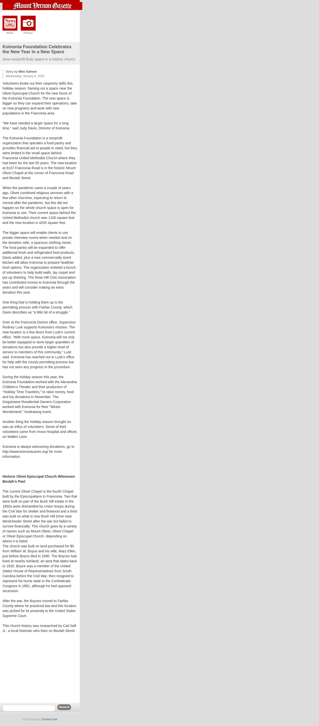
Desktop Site (49, 719)
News (10, 32)
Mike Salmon (27, 71)
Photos (28, 32)
